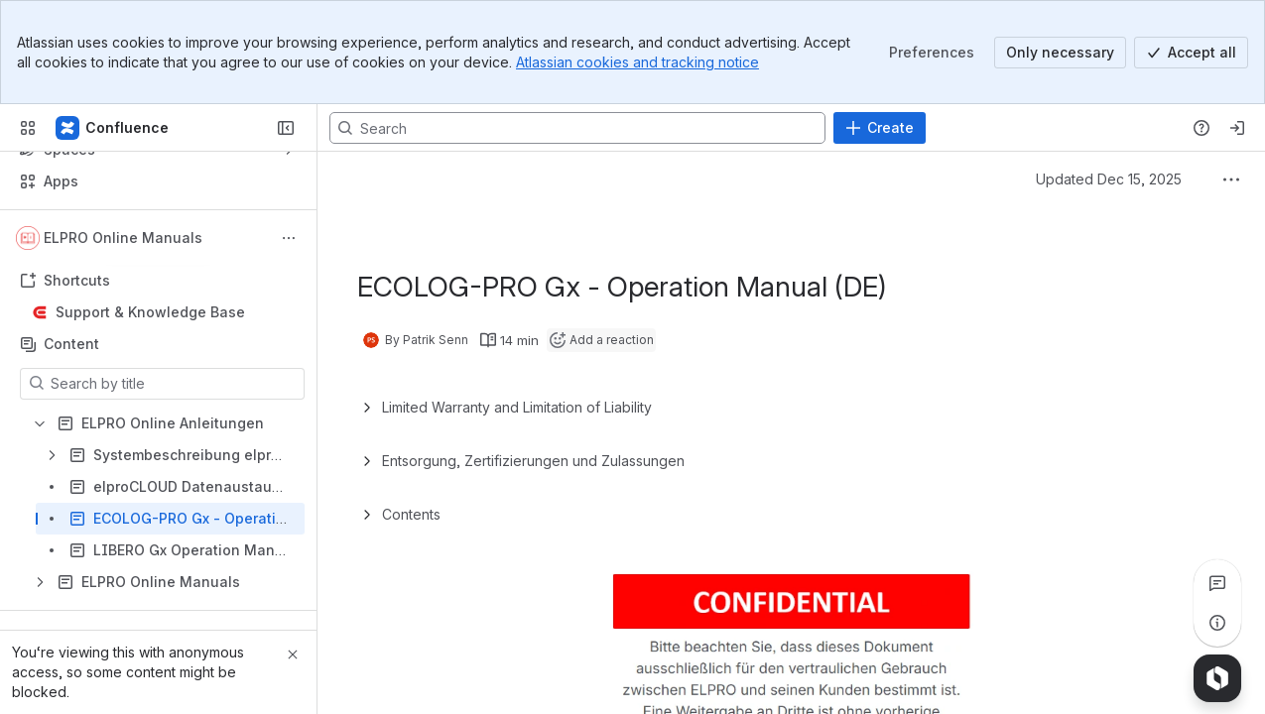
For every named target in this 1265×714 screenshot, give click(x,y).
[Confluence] (113, 128)
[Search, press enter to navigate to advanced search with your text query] (577, 128)
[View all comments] (1217, 583)
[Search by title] (174, 384)
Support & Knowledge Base (150, 311)
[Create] (879, 128)
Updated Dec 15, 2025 (1109, 179)
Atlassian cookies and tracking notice (637, 62)
